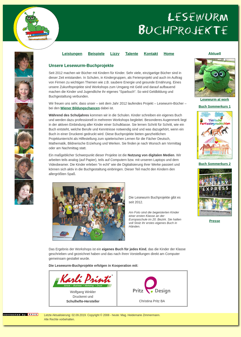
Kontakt (151, 54)
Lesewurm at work (214, 99)
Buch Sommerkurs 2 (215, 164)
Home (169, 54)
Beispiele (96, 54)
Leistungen (72, 54)
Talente (131, 54)
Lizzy (115, 54)
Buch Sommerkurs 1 (215, 106)
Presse (214, 221)
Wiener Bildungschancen (80, 108)
